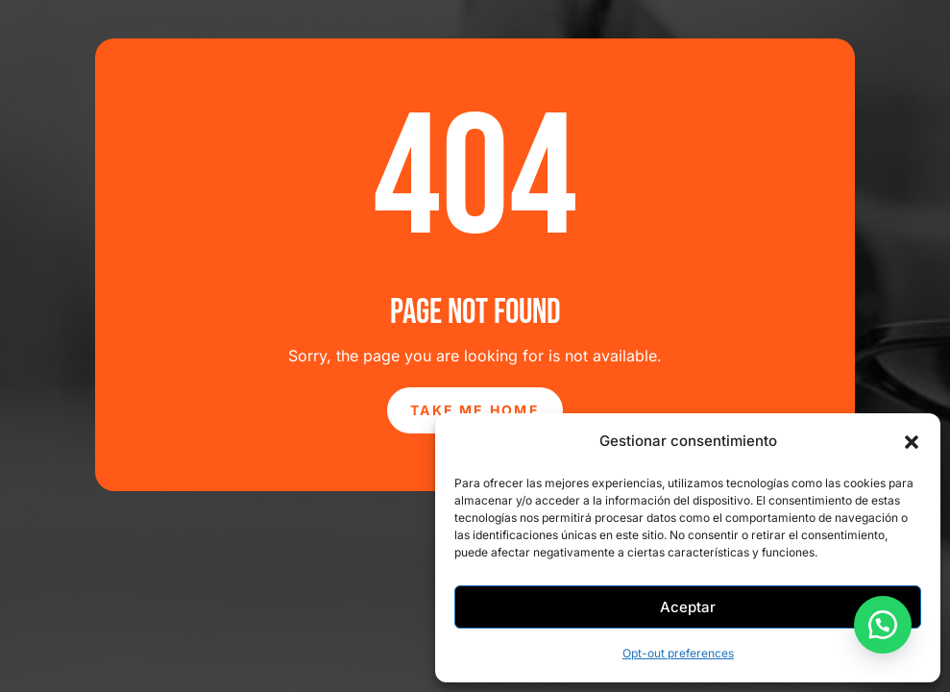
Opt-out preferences (678, 653)
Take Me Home (475, 410)
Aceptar (688, 607)
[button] (911, 442)
